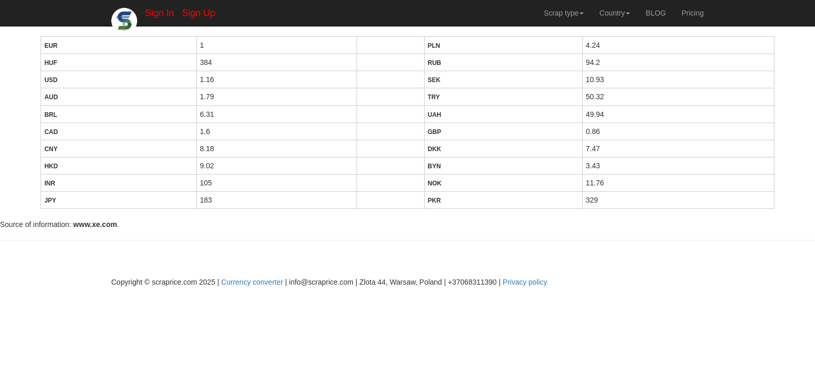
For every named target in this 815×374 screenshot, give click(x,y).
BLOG (656, 13)
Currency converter (252, 282)
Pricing (692, 13)
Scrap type (564, 13)
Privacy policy (525, 282)
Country (614, 13)
